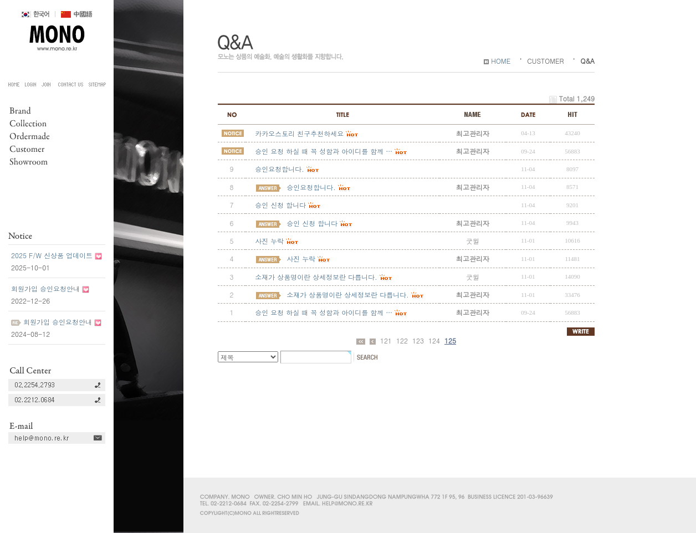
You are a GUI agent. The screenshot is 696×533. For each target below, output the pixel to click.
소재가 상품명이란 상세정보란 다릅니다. (316, 276)
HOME (497, 60)
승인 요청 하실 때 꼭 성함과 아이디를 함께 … (323, 312)
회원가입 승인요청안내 (45, 288)
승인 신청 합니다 (280, 204)
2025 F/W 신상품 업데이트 (52, 255)
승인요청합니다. (279, 168)
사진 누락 (269, 240)
